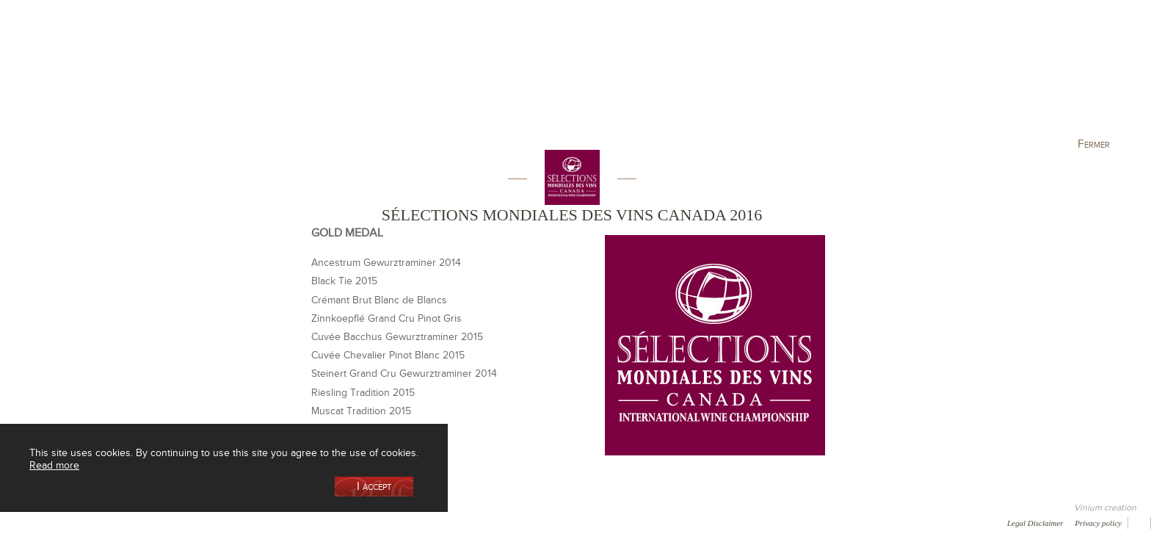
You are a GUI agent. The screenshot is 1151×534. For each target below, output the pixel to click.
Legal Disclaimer (1035, 523)
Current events (947, 76)
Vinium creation (1105, 507)
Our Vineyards (425, 76)
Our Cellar (210, 76)
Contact (337, 522)
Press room (281, 522)
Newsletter (393, 522)
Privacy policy (1098, 523)
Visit (839, 76)
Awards (66, 522)
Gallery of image (209, 522)
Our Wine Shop (318, 76)
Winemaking (732, 76)
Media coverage (130, 522)
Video (446, 522)
